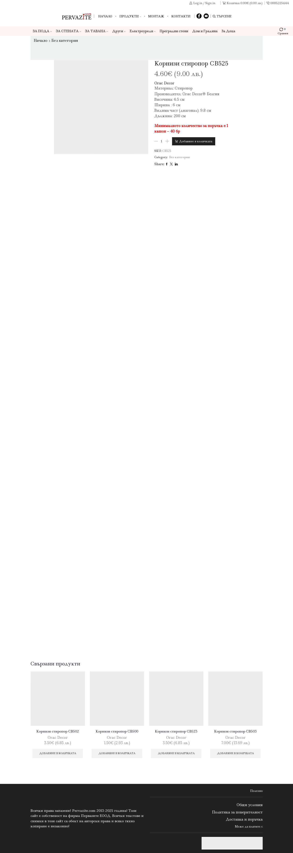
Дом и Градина (204, 31)
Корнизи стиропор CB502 (57, 731)
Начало (105, 16)
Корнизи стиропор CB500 (116, 731)
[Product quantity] (162, 141)
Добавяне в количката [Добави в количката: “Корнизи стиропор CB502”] (57, 753)
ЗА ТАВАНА (96, 31)
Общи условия (250, 804)
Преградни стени (174, 31)
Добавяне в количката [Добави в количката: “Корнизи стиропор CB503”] (235, 753)
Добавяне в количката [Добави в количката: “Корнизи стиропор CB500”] (117, 753)
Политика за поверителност (237, 812)
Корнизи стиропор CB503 (235, 731)
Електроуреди (143, 31)
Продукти (130, 16)
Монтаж (156, 16)
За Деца (228, 31)
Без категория (65, 40)
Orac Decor (164, 83)
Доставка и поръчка (244, 819)
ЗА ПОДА (42, 31)
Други (119, 31)
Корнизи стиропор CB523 (176, 731)
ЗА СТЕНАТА (68, 31)
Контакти (180, 16)
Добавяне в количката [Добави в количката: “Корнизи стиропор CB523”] (176, 753)
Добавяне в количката (195, 141)
